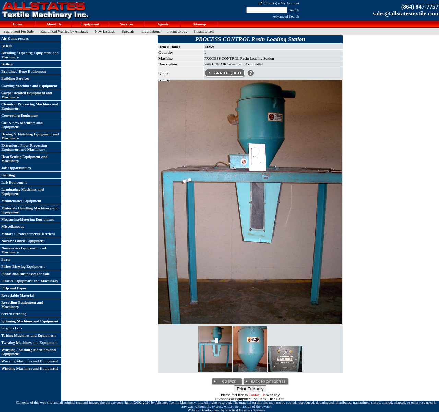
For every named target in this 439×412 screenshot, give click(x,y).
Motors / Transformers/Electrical (28, 234)
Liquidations (151, 31)
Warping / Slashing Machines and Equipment (28, 352)
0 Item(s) (270, 3)
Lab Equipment (14, 182)
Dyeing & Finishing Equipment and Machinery (30, 136)
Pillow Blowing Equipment (23, 266)
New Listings (105, 31)
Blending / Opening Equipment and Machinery (30, 55)
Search (294, 10)
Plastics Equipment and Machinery (29, 281)
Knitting (8, 175)
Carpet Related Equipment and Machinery (26, 95)
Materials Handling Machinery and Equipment (30, 210)
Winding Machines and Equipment (29, 368)
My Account (290, 3)
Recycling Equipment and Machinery (22, 304)
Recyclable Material (17, 295)
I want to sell (204, 31)
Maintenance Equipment (21, 201)
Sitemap (199, 24)
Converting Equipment (20, 115)
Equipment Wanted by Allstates (64, 31)
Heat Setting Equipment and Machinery (24, 158)
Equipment (89, 24)
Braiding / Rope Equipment (23, 71)
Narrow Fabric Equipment (23, 241)
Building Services (15, 78)
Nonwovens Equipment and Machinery (23, 250)
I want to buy (177, 31)
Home (17, 24)
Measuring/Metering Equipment (27, 219)
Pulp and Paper (13, 288)
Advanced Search (286, 16)
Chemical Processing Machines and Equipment (29, 106)
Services (126, 24)
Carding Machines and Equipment (29, 86)
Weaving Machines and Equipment (29, 361)
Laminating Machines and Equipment (22, 191)
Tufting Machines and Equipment (28, 335)
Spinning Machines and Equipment (29, 321)
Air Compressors (15, 38)
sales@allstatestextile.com (405, 13)
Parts (5, 259)
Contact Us (257, 394)
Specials (128, 31)
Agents (163, 24)
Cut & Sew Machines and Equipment (22, 125)
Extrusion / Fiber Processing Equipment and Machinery (24, 147)
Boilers (7, 64)
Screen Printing (13, 314)
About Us (53, 24)
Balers (6, 45)
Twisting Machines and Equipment (29, 342)
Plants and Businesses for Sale (25, 274)
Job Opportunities (16, 168)
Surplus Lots (11, 328)
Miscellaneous (12, 226)
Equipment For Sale (18, 31)
